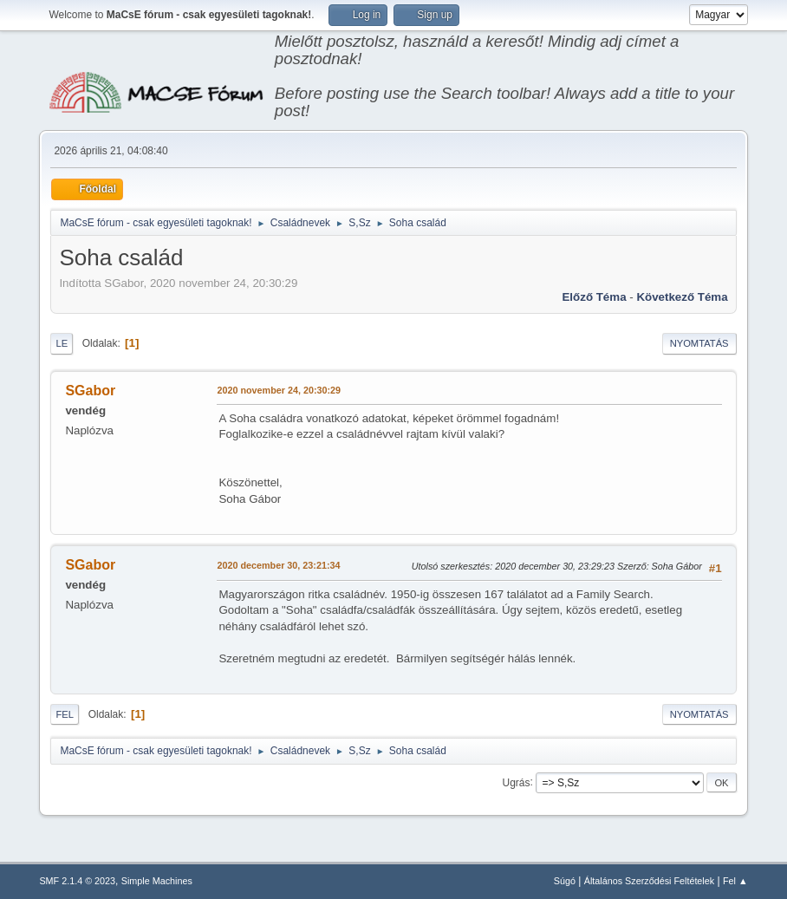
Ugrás (516, 782)
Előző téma (594, 296)
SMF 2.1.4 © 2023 (77, 881)
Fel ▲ (735, 881)
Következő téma (681, 296)
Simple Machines (156, 881)
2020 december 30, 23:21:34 (278, 565)
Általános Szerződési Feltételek (649, 881)
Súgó (565, 881)
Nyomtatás (699, 343)
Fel (64, 714)
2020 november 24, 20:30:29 (279, 390)
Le (61, 343)
